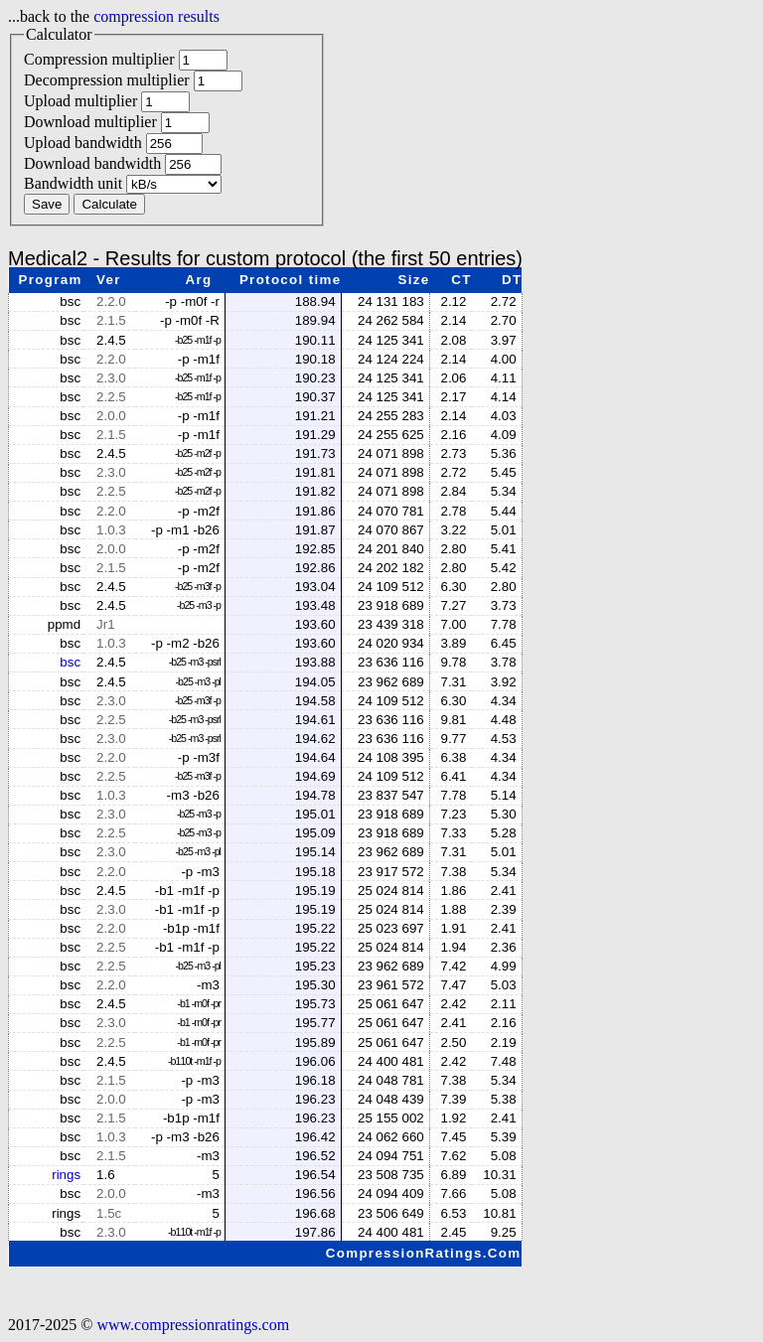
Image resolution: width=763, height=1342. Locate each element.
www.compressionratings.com (192, 1324)
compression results (156, 16)
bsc (70, 662)
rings (66, 1174)
